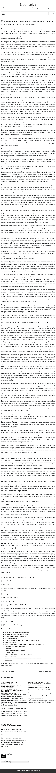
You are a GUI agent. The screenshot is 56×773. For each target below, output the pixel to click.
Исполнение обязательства (9, 689)
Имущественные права (7, 686)
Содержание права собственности (39, 687)
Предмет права (47, 683)
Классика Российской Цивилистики (31, 663)
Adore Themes (35, 770)
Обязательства (5, 691)
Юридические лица (6, 723)
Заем (2, 682)
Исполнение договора (7, 687)
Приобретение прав (7, 694)
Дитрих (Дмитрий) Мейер (27, 24)
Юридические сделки (20, 694)
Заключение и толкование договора (11, 685)
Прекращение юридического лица (12, 729)
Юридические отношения (35, 685)
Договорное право (6, 683)
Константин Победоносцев (7, 708)
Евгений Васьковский (33, 689)
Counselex (28, 4)
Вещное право (32, 682)
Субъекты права (47, 663)
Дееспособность (6, 724)
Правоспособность (7, 727)
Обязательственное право (9, 693)
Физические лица (6, 665)
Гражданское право (13, 663)
